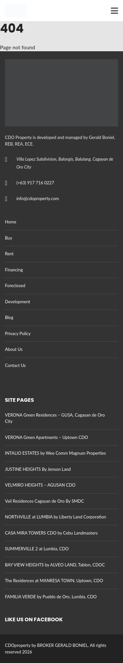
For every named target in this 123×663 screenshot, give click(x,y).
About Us (14, 349)
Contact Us (15, 365)
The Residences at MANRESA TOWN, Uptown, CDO (54, 580)
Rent (9, 253)
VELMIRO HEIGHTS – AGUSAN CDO (40, 485)
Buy (8, 237)
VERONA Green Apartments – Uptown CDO (46, 437)
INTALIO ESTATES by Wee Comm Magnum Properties (55, 453)
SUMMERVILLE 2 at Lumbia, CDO (37, 548)
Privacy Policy (18, 333)
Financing (14, 269)
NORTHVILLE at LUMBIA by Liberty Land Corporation (55, 516)
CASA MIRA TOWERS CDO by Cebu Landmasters (51, 533)
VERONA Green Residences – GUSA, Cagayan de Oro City (55, 418)
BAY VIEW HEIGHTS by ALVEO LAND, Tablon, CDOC (55, 564)
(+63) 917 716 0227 (35, 182)
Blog (9, 317)
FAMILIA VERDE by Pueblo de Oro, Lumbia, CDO (51, 596)
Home (10, 221)
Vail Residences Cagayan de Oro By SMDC (44, 501)
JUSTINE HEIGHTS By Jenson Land (38, 469)
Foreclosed (15, 285)
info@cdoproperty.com (37, 198)
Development (17, 301)
